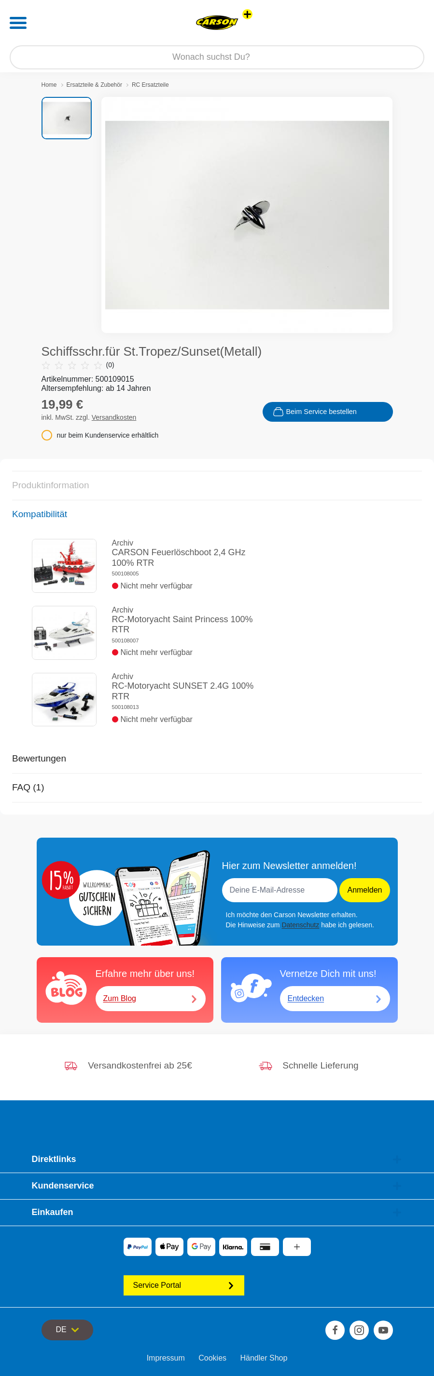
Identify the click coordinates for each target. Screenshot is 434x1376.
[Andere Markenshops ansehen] (247, 14)
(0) (78, 365)
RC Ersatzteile (150, 84)
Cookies (212, 1358)
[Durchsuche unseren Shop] (217, 57)
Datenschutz (300, 925)
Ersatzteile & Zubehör (94, 84)
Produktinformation (50, 485)
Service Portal (184, 1285)
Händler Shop (264, 1358)
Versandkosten (114, 417)
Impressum (166, 1358)
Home (49, 84)
